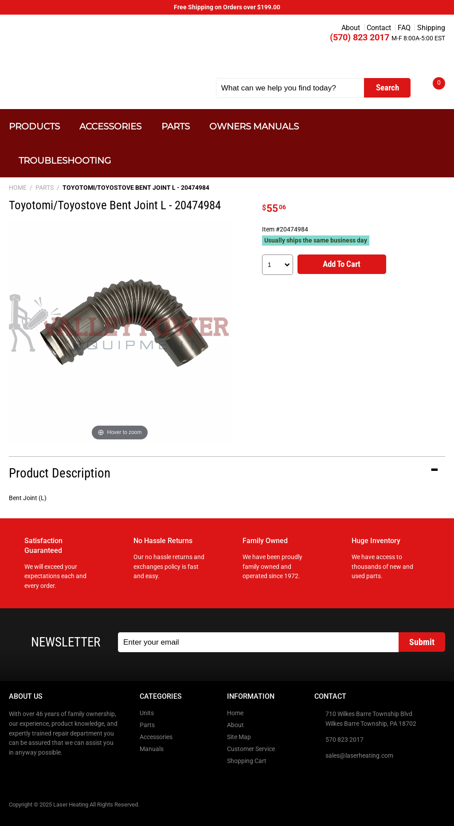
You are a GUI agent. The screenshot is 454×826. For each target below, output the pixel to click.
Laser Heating (98, 49)
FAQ (404, 27)
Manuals (152, 749)
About (350, 27)
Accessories (110, 126)
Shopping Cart (246, 761)
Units (147, 713)
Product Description (59, 473)
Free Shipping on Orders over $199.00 (227, 7)
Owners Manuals (254, 126)
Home (235, 713)
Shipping (431, 27)
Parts (175, 126)
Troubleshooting (65, 160)
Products (34, 126)
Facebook (16, 771)
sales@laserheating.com (359, 755)
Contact (379, 27)
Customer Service (251, 749)
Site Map (239, 737)
